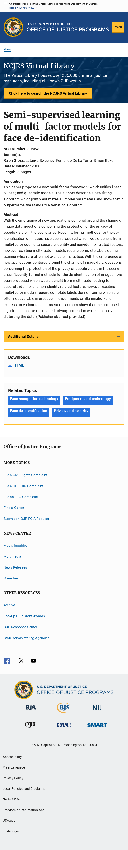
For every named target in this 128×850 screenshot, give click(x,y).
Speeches (11, 578)
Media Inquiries (15, 545)
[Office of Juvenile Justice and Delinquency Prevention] (30, 729)
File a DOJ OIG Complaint (23, 486)
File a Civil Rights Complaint (25, 475)
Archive (9, 605)
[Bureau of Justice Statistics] (64, 714)
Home (7, 49)
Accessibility (12, 757)
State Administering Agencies (26, 638)
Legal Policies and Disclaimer (24, 789)
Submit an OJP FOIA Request (26, 518)
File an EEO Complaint (21, 497)
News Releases (15, 567)
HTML (18, 365)
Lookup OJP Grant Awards (24, 616)
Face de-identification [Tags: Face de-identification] (28, 410)
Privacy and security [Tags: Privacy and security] (71, 410)
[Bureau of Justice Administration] (31, 711)
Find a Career (14, 508)
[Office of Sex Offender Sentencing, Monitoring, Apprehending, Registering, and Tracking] (97, 728)
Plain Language (14, 767)
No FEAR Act (12, 799)
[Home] (68, 27)
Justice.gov (11, 831)
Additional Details (23, 336)
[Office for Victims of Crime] (64, 728)
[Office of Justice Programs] (13, 27)
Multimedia (12, 556)
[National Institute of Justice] (97, 711)
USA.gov (9, 821)
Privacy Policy (13, 778)
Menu (118, 27)
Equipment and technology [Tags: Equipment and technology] (88, 398)
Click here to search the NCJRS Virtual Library (48, 93)
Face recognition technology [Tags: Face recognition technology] (34, 398)
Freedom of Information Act (23, 810)
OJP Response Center (20, 627)
